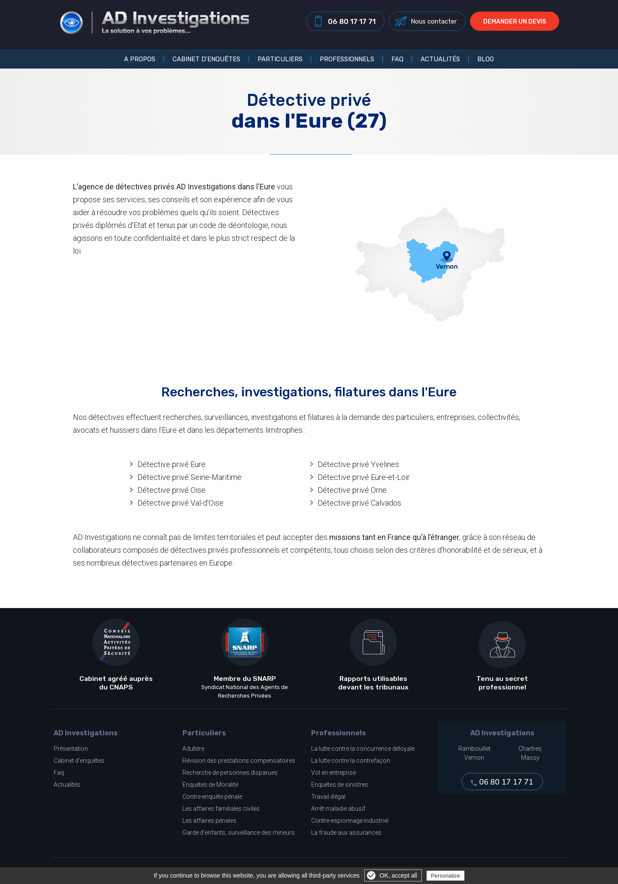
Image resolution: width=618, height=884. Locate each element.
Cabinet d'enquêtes (79, 760)
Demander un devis (517, 23)
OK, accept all (398, 875)
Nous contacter (437, 23)
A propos (139, 59)
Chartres (530, 748)
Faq (59, 772)
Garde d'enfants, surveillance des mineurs (238, 832)
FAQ (397, 59)
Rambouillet (474, 748)
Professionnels (347, 59)
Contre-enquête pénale (212, 796)
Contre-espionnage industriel (349, 820)
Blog (485, 59)
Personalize (445, 875)
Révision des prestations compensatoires (238, 760)
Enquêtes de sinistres (339, 784)
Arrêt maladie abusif (338, 808)
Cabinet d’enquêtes (206, 59)
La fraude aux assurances (346, 832)
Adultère (193, 748)
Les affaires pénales (209, 820)
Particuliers (280, 59)
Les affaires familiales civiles (221, 808)
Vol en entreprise (333, 772)
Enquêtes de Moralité (210, 784)
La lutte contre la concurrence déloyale (363, 748)
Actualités (440, 59)
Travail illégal (328, 796)
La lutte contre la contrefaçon (350, 760)
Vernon (474, 757)
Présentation (71, 748)
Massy (530, 757)
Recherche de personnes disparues (230, 772)
